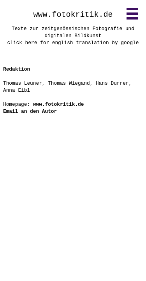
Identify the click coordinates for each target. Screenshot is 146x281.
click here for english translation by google (73, 43)
